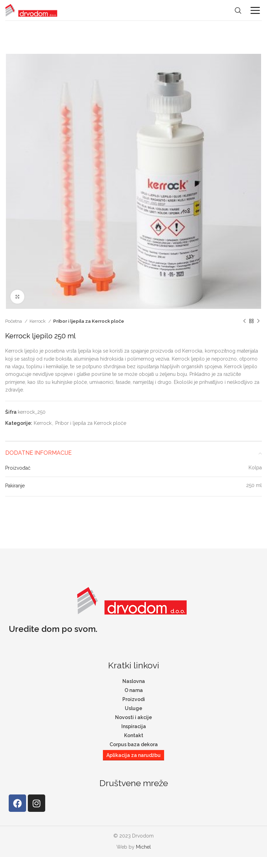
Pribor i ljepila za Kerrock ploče (88, 321)
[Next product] (258, 321)
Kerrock (38, 321)
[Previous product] (244, 321)
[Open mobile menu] (255, 10)
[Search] (238, 10)
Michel (143, 847)
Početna (14, 321)
